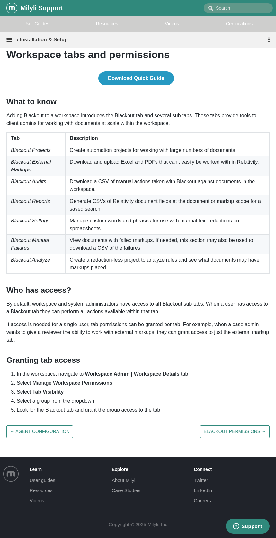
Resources (107, 23)
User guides (42, 480)
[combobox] (238, 8)
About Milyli (124, 480)
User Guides (36, 23)
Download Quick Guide (136, 78)
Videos (172, 23)
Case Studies (126, 490)
